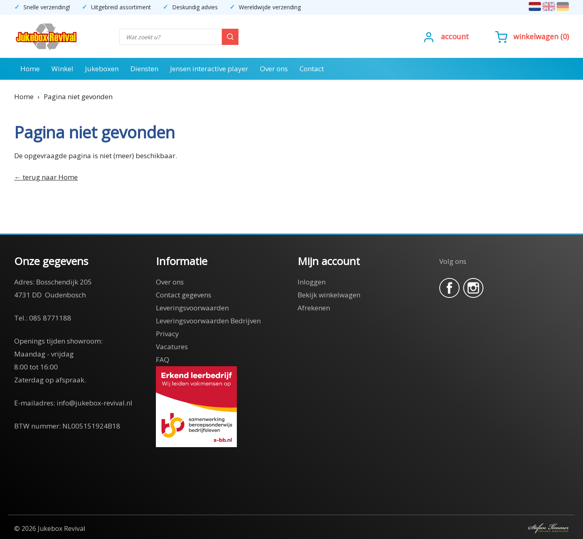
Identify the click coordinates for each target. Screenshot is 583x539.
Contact (312, 68)
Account (455, 36)
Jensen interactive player (209, 68)
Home (30, 68)
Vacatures (172, 346)
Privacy (167, 333)
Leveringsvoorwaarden (192, 307)
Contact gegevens (183, 294)
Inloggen (312, 281)
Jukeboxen (102, 68)
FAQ (162, 359)
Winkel (62, 68)
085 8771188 (50, 318)
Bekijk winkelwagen (329, 294)
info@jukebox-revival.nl (94, 402)
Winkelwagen (535, 36)
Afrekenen (314, 307)
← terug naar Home (46, 177)
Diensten (144, 68)
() (532, 36)
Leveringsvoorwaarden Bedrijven (208, 320)
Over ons (274, 68)
